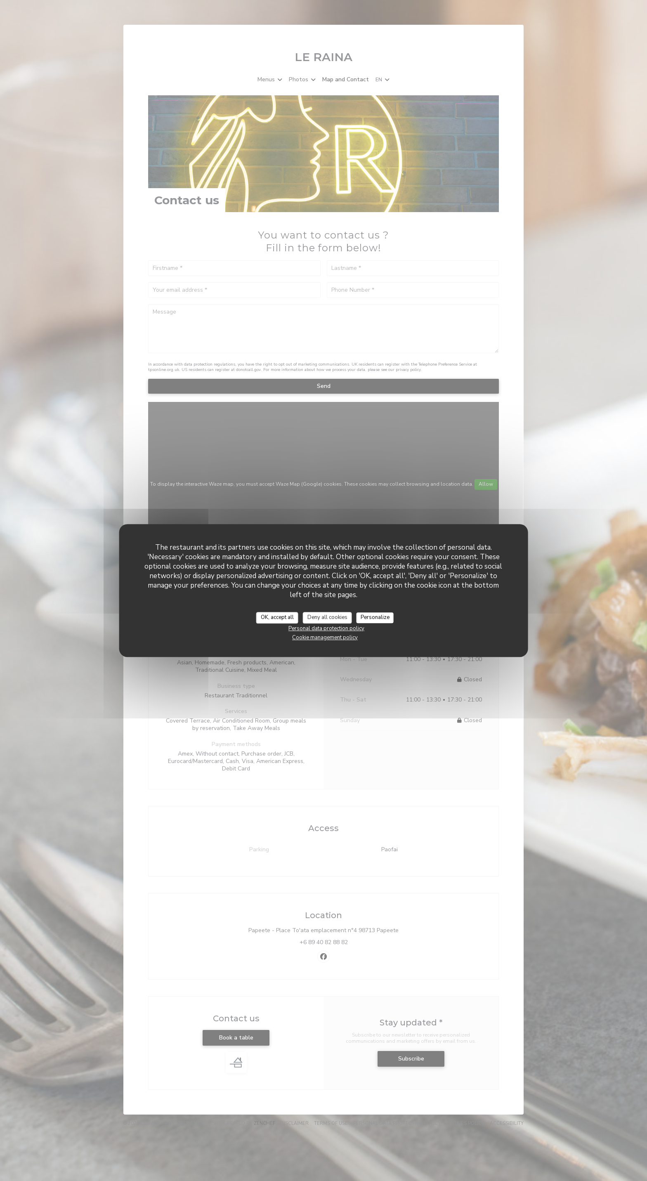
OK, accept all (277, 617)
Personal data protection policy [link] (326, 628)
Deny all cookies (327, 617)
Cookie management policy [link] (325, 637)
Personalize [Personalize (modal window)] (375, 617)
